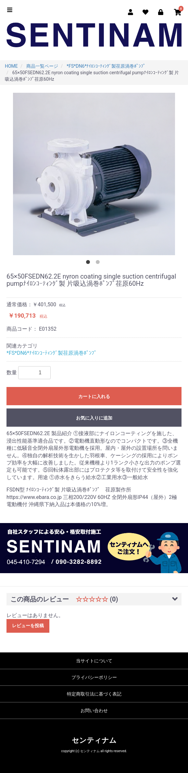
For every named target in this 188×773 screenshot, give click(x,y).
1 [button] (89, 263)
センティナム (94, 740)
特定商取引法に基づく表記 (94, 694)
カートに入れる (94, 396)
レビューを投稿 (28, 625)
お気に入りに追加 (94, 418)
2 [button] (99, 263)
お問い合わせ (94, 710)
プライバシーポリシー (94, 677)
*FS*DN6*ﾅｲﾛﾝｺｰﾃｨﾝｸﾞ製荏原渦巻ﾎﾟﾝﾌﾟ (51, 353)
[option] (94, 174)
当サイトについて (94, 660)
